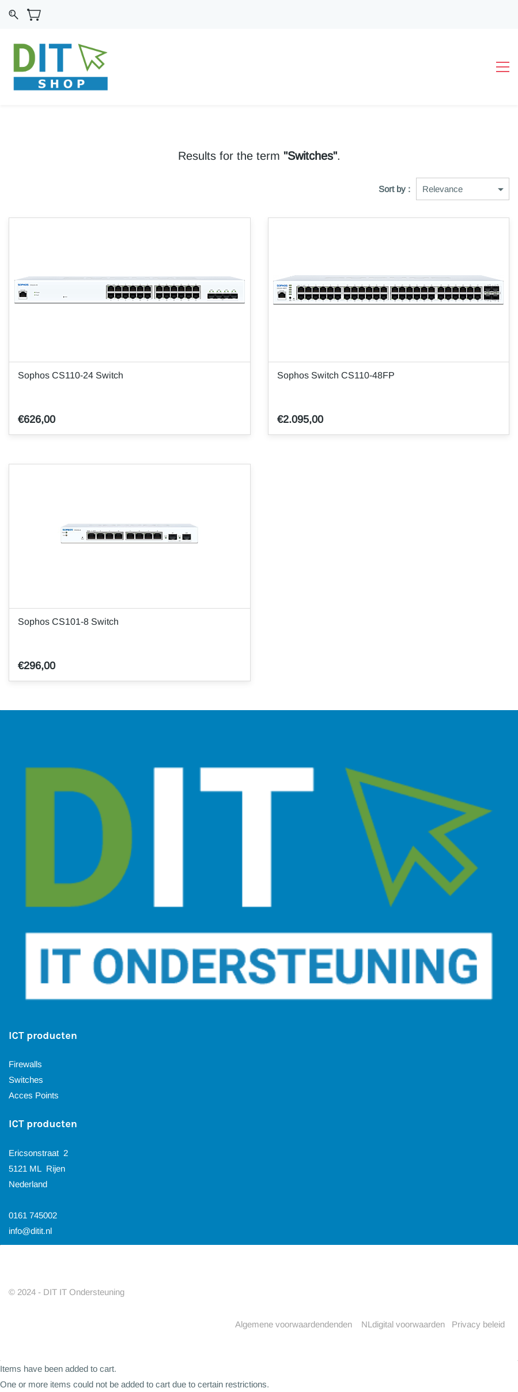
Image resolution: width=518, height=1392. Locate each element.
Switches (26, 1080)
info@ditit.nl (30, 1231)
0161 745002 (33, 1215)
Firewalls (25, 1064)
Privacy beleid (478, 1324)
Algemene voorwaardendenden (293, 1324)
